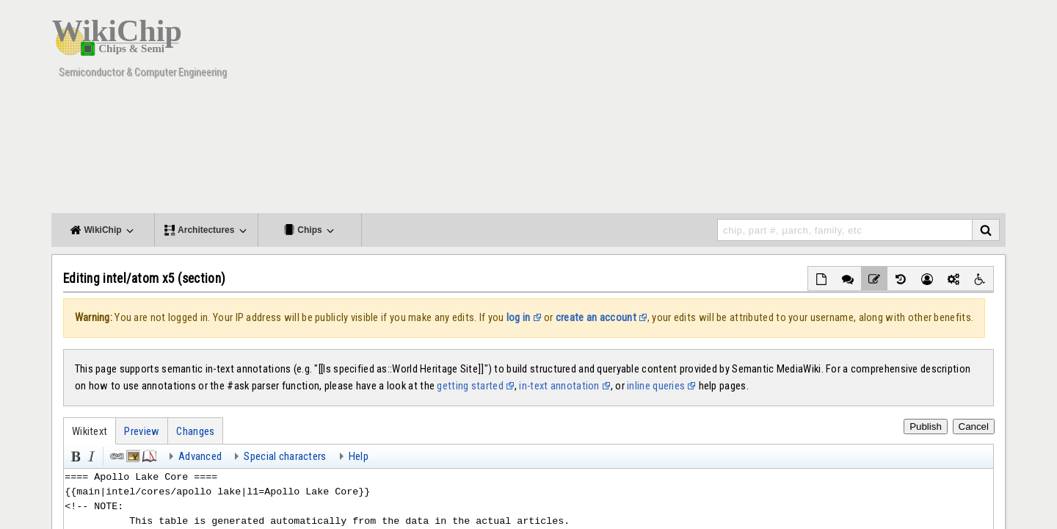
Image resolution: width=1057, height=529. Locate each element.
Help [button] (358, 456)
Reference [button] (148, 455)
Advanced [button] (200, 456)
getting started (470, 385)
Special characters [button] (285, 456)
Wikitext (89, 431)
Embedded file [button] (132, 455)
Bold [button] (74, 455)
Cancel (974, 426)
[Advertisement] (738, 110)
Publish (925, 426)
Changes (195, 431)
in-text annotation (559, 385)
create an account (596, 317)
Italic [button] (90, 455)
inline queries (656, 385)
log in (518, 317)
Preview (141, 431)
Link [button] (116, 455)
